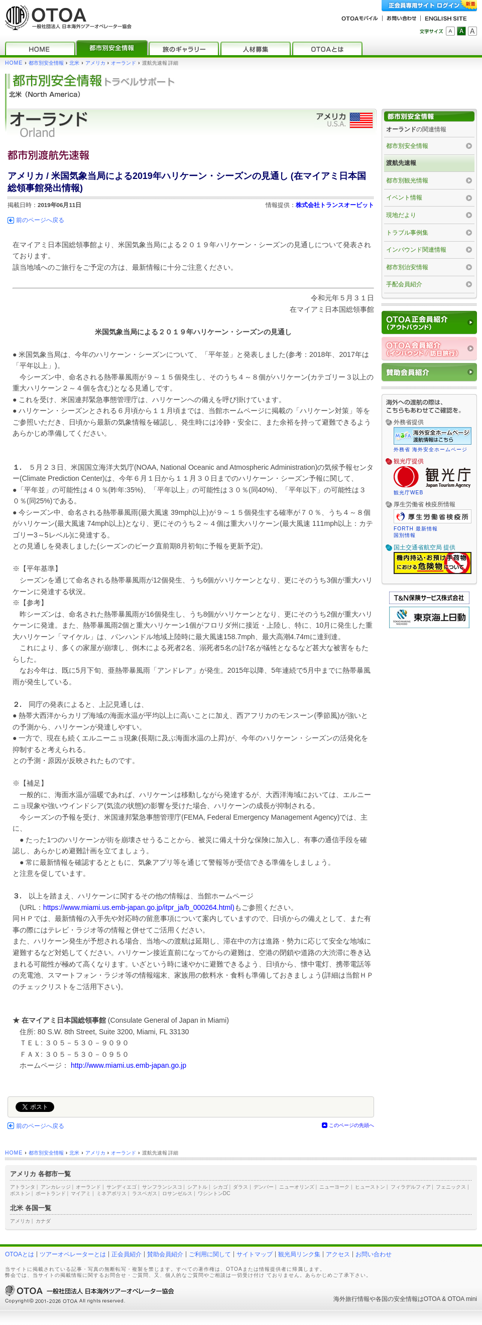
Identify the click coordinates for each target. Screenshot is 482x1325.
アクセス (338, 1254)
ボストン (20, 1193)
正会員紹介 (126, 1254)
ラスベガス (144, 1193)
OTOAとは (19, 1254)
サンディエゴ (121, 1187)
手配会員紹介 (404, 284)
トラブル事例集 (407, 232)
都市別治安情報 (407, 267)
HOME (14, 63)
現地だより (401, 215)
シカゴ (220, 1187)
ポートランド (51, 1193)
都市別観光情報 (407, 180)
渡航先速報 (401, 162)
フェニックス (451, 1187)
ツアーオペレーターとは (73, 1254)
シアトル (197, 1187)
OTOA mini (462, 1298)
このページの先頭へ (351, 1125)
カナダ (43, 1221)
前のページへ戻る (40, 220)
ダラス (240, 1187)
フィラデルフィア (411, 1187)
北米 (74, 63)
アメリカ (95, 63)
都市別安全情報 (46, 63)
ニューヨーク (334, 1187)
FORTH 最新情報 (416, 528)
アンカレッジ (56, 1187)
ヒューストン (370, 1187)
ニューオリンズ (296, 1187)
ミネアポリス (111, 1193)
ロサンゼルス (177, 1193)
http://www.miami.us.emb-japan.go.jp (128, 1065)
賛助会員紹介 (165, 1254)
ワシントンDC (214, 1193)
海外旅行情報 (351, 1298)
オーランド (123, 63)
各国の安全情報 (397, 1298)
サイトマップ (254, 1254)
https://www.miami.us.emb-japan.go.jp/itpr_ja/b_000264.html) (138, 907)
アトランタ (22, 1187)
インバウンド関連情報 (416, 249)
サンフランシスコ (162, 1187)
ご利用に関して (210, 1254)
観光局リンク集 (299, 1254)
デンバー (264, 1187)
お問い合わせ (373, 1254)
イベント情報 (404, 197)
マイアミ (81, 1193)
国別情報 (405, 535)
